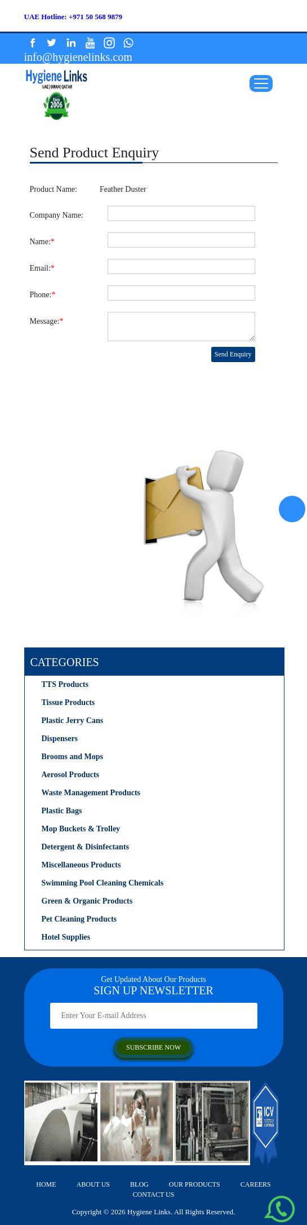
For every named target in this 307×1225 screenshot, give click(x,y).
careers (256, 1184)
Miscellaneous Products (81, 865)
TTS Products (65, 684)
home (46, 1184)
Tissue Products (68, 702)
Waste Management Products (91, 792)
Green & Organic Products (87, 901)
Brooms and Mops (72, 756)
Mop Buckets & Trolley (81, 829)
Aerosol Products (71, 774)
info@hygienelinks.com (78, 57)
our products (194, 1184)
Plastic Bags (62, 811)
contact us (154, 1194)
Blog (139, 1184)
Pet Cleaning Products (79, 919)
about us (93, 1184)
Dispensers (60, 738)
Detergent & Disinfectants (86, 847)
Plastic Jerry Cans (73, 720)
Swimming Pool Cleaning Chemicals (103, 883)
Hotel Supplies (66, 937)
